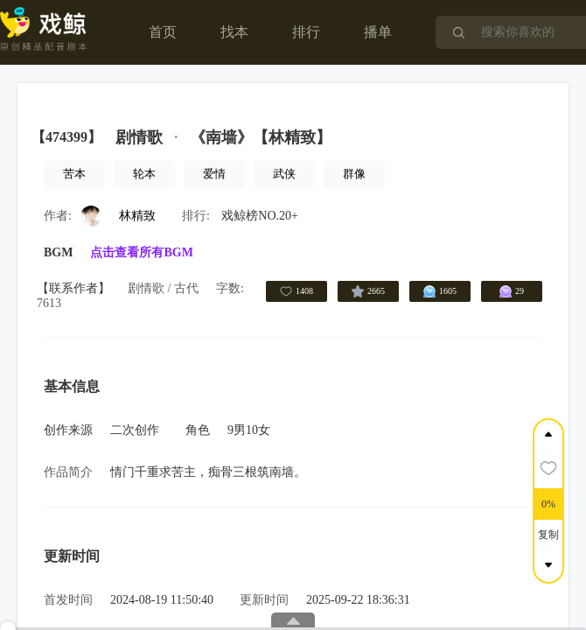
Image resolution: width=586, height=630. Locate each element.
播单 (378, 31)
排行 (306, 31)
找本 (234, 31)
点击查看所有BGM (141, 252)
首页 (163, 31)
